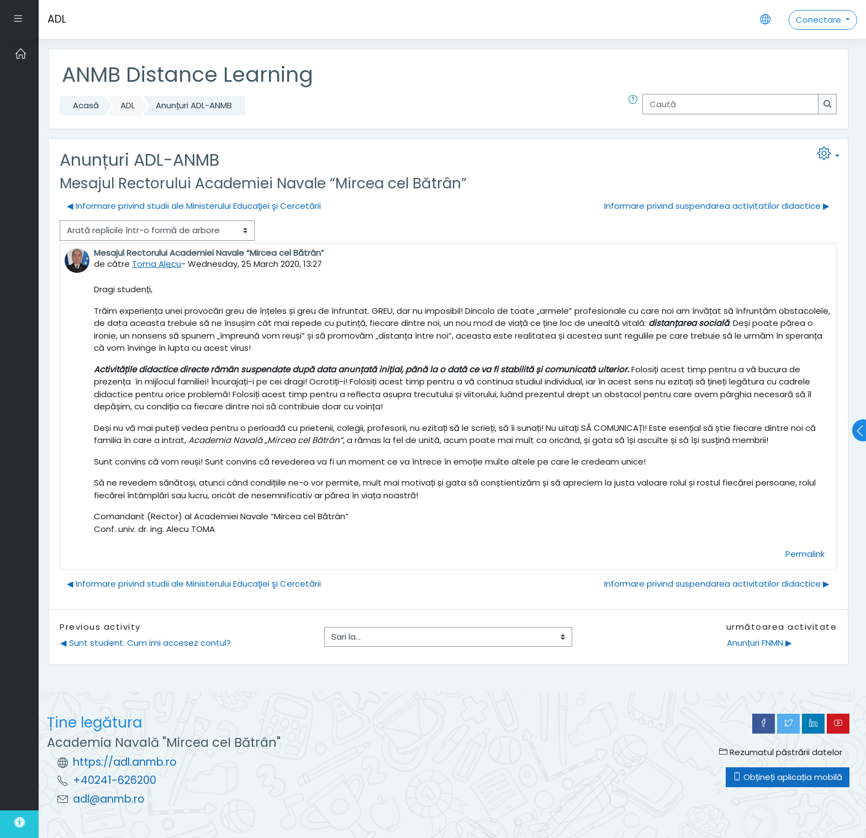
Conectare (819, 19)
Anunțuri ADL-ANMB (194, 105)
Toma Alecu (156, 264)
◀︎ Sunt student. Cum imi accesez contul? (145, 643)
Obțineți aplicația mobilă (787, 777)
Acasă (86, 105)
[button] (635, 106)
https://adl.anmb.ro (125, 762)
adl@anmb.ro (109, 799)
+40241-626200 (114, 780)
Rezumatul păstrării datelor (780, 752)
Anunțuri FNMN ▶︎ (759, 643)
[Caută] (730, 104)
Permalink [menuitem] (805, 554)
